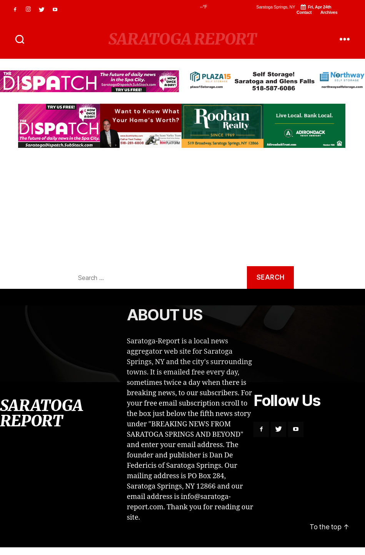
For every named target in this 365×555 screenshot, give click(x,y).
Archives (328, 12)
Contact (304, 12)
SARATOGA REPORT (182, 39)
